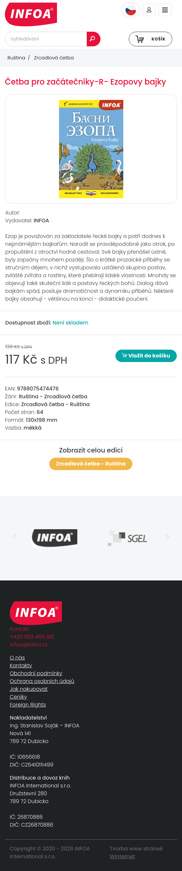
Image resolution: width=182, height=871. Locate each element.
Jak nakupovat (29, 689)
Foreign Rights (28, 704)
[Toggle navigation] (165, 10)
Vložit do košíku (146, 355)
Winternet (122, 856)
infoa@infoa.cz (29, 644)
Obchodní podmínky (36, 673)
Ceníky (18, 697)
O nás (17, 657)
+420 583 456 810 (32, 637)
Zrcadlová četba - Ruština (91, 463)
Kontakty (21, 665)
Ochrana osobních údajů (42, 681)
